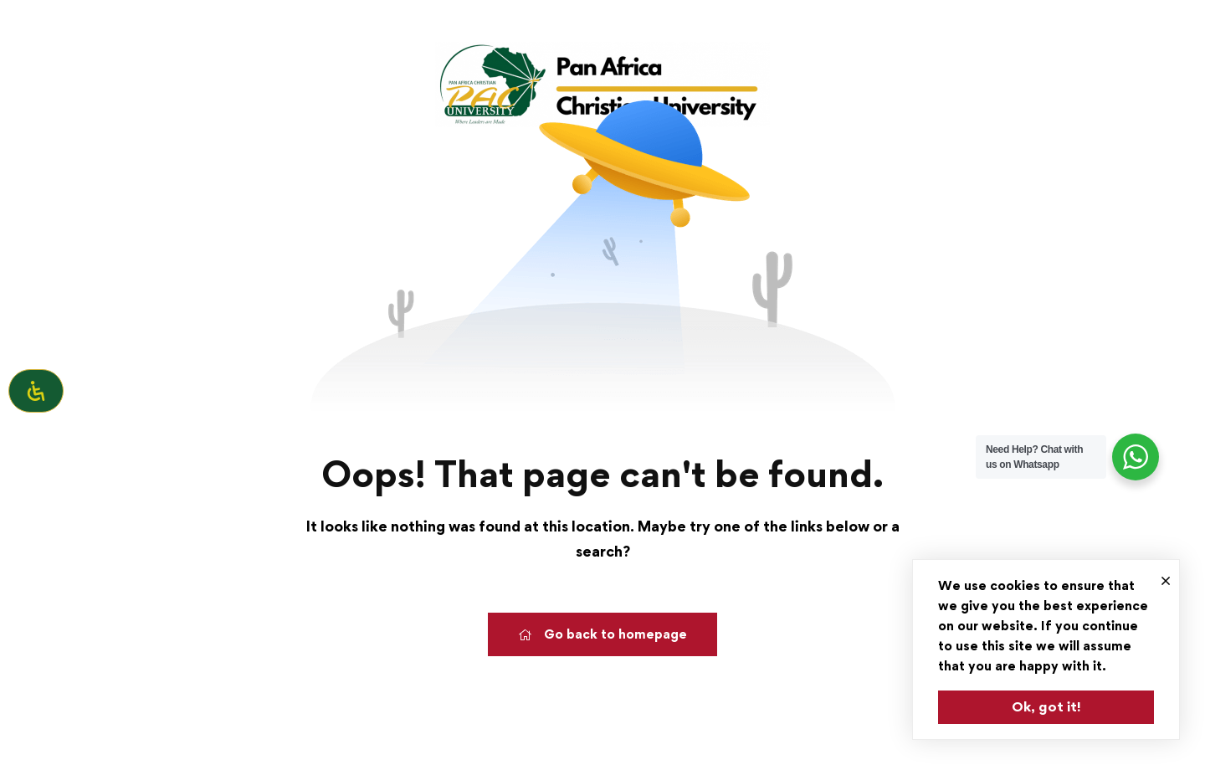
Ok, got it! (1046, 706)
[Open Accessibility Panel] (36, 391)
